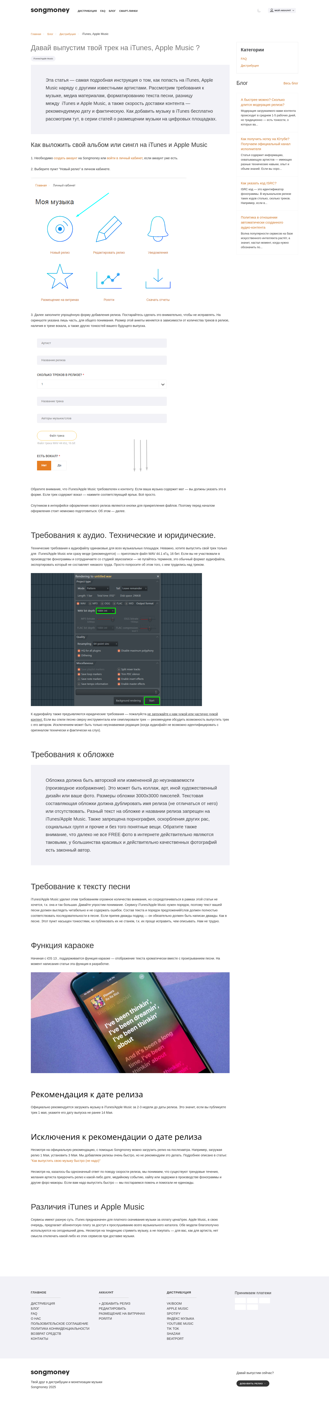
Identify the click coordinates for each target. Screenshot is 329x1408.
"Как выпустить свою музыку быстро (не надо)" (66, 1163)
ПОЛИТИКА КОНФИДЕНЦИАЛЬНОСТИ (60, 1331)
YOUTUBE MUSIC (180, 1326)
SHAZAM (173, 1336)
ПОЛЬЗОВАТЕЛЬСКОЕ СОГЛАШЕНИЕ (59, 1326)
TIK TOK (173, 1331)
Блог (112, 11)
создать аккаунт (65, 161)
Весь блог (291, 85)
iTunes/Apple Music (45, 61)
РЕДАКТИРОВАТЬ (112, 1311)
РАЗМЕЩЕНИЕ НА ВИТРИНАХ (122, 1316)
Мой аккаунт (282, 11)
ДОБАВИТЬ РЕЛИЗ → (254, 1386)
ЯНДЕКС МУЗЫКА (180, 1321)
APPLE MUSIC (177, 1311)
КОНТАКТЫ (39, 1341)
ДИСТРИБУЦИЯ (43, 1306)
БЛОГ (35, 1311)
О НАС (36, 1321)
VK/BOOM (174, 1306)
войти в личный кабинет (124, 161)
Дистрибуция (87, 11)
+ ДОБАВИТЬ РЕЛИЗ (114, 1306)
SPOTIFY (173, 1316)
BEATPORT (175, 1341)
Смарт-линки (128, 11)
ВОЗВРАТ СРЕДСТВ (46, 1336)
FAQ (103, 11)
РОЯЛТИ (105, 1321)
